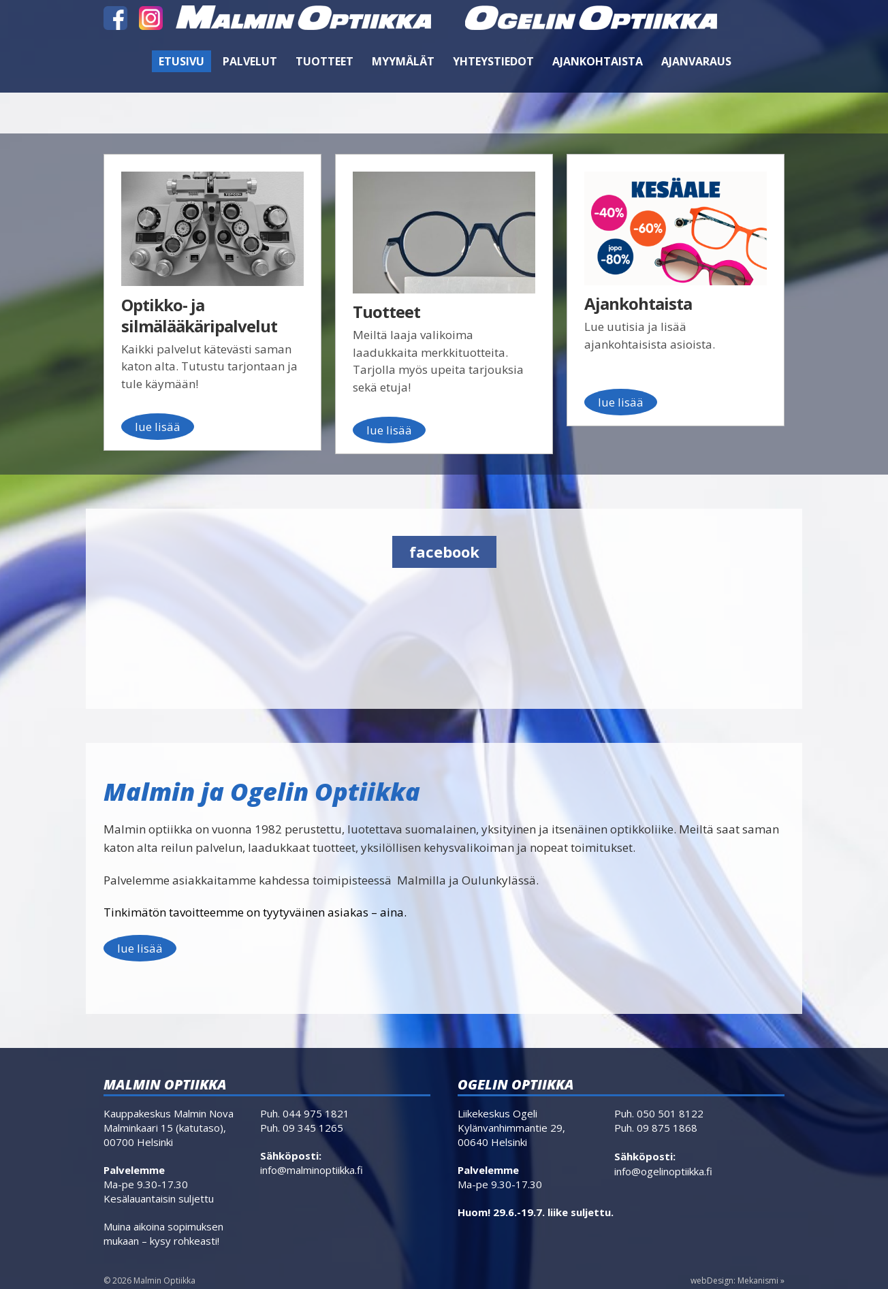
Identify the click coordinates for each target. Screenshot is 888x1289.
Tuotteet (324, 61)
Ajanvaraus (696, 61)
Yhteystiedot (493, 61)
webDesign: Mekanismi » (737, 1280)
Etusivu (181, 61)
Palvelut (250, 61)
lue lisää (140, 948)
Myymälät (403, 61)
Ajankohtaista (597, 61)
